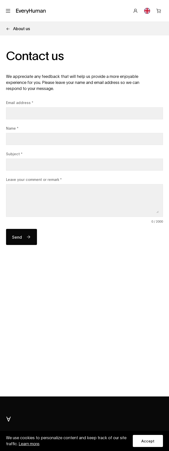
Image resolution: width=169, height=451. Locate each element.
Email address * (19, 102)
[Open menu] (8, 11)
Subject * (14, 153)
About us (18, 28)
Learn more (29, 444)
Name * (12, 128)
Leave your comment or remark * (34, 179)
